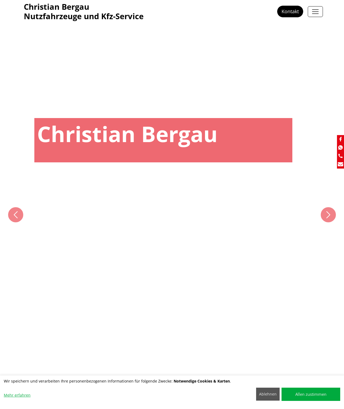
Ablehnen (268, 394)
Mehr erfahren (17, 395)
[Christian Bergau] (315, 11)
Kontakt (290, 11)
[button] (15, 214)
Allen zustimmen (310, 394)
